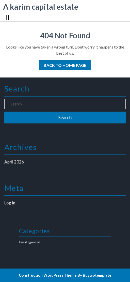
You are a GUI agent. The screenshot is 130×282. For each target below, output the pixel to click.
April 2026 (15, 161)
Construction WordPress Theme (48, 275)
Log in (10, 202)
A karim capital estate (40, 6)
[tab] (8, 17)
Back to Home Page (62, 64)
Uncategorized (33, 242)
